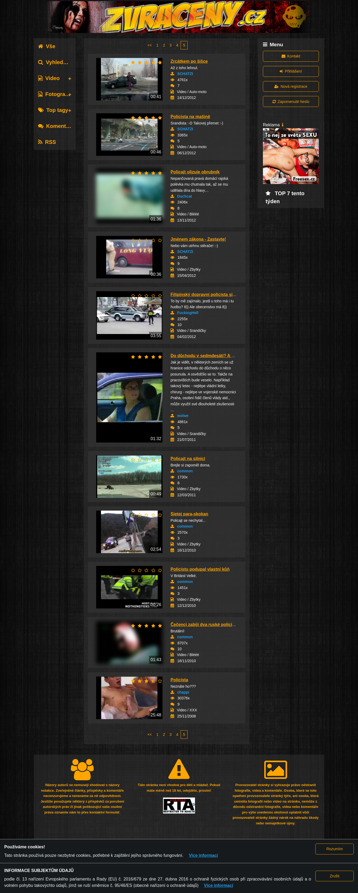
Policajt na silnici (187, 458)
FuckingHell (187, 313)
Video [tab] (49, 78)
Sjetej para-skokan (189, 514)
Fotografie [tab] (54, 94)
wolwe (182, 416)
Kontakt (291, 56)
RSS (47, 142)
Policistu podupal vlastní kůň (199, 569)
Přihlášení (291, 71)
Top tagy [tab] (53, 110)
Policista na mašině (190, 116)
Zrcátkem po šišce (189, 61)
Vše (46, 46)
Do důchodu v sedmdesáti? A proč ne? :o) (213, 355)
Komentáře (56, 126)
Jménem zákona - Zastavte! (198, 239)
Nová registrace (290, 86)
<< (150, 45)
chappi (183, 692)
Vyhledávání (57, 62)
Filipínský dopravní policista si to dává (209, 294)
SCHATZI (185, 74)
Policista (179, 680)
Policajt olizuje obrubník (194, 172)
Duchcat (184, 196)
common (185, 471)
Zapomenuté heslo (290, 101)
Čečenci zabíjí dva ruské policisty (204, 624)
